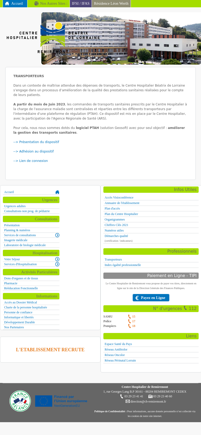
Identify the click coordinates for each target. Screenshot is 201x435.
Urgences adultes (15, 206)
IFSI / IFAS (81, 3)
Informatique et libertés (19, 317)
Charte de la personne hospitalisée (25, 307)
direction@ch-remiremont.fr (148, 401)
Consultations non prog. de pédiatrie (27, 211)
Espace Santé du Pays (118, 344)
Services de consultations (20, 235)
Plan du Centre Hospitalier (121, 214)
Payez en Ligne (153, 298)
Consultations (46, 219)
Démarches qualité (116, 236)
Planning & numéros (17, 230)
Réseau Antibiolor (116, 349)
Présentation (12, 225)
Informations (46, 296)
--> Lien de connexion (30, 161)
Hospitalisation (45, 253)
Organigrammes (115, 219)
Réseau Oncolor (115, 355)
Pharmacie (11, 283)
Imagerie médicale (15, 240)
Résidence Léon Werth (111, 3)
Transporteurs (113, 259)
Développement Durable (19, 322)
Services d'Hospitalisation (20, 264)
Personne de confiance (18, 312)
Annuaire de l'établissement (122, 203)
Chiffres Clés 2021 (116, 225)
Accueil (17, 3)
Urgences (49, 199)
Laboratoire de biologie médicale (25, 245)
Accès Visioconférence (119, 197)
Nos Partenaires (14, 327)
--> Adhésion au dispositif (34, 151)
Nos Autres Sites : (53, 3)
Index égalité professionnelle (123, 265)
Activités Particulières (39, 272)
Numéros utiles (114, 230)
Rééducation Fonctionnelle (21, 288)
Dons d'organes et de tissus (21, 278)
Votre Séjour (12, 259)
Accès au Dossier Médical (20, 302)
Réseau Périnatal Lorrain (120, 360)
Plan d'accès (112, 208)
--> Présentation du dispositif (36, 142)
